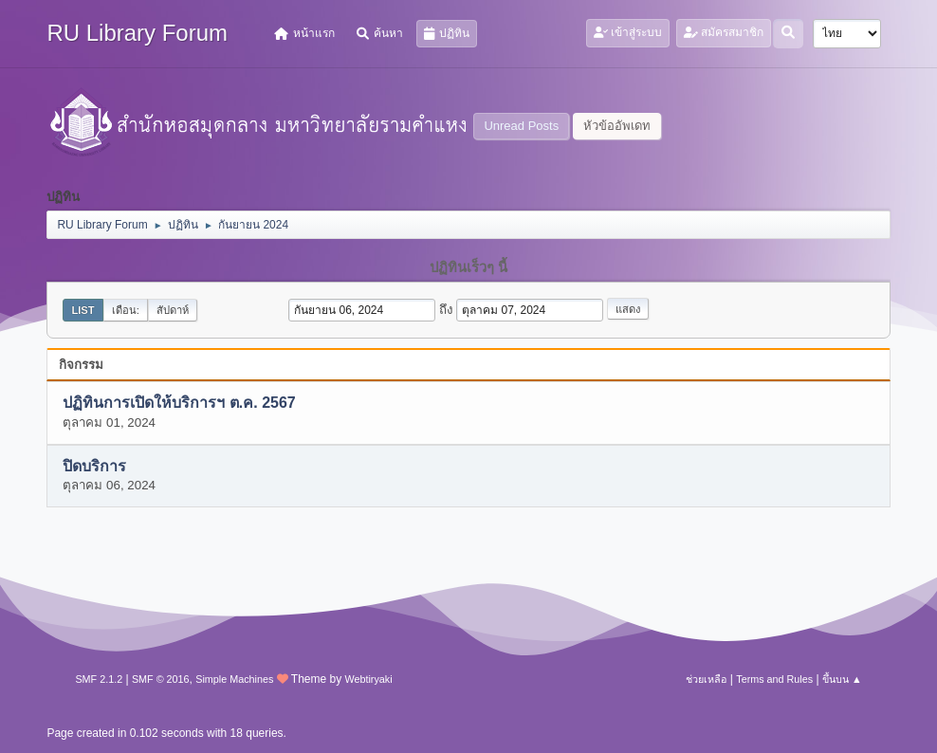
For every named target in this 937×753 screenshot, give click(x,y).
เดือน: (125, 310)
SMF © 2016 (161, 679)
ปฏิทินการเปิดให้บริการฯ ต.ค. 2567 (179, 403)
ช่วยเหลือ (706, 679)
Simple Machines (234, 679)
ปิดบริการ (94, 466)
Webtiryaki (368, 679)
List (82, 310)
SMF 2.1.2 (98, 679)
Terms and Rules (774, 679)
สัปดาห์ (172, 310)
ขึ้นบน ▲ (842, 679)
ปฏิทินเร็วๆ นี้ (468, 267)
